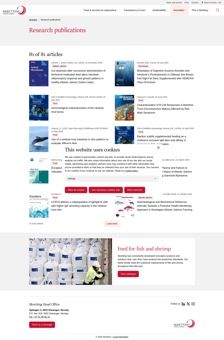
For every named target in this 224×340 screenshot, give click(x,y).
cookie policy (131, 171)
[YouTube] (193, 304)
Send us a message (42, 324)
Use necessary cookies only (106, 190)
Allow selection (134, 190)
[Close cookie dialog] (158, 147)
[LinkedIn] (183, 304)
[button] (101, 10)
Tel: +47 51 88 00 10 (39, 317)
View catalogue (128, 274)
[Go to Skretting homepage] (14, 10)
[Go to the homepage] (184, 323)
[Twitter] (188, 304)
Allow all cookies (76, 190)
